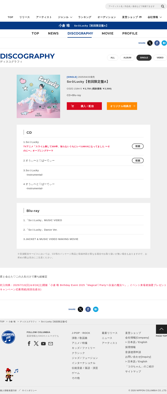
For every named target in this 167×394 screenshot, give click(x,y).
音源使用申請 (133, 352)
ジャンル (63, 17)
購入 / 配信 (87, 106)
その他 (76, 377)
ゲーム (76, 372)
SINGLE (144, 57)
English (142, 342)
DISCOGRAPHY (80, 33)
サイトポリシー (29, 390)
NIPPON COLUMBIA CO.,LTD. (30, 6)
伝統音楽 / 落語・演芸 (85, 367)
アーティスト (44, 17)
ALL (113, 57)
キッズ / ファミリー (83, 347)
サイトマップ (133, 371)
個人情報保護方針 (8, 390)
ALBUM (127, 57)
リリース (24, 17)
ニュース (107, 337)
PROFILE (129, 33)
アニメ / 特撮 (80, 342)
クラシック (78, 352)
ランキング (84, 17)
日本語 (131, 342)
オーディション (107, 17)
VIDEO (160, 57)
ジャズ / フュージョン (85, 357)
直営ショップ (130, 17)
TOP (10, 17)
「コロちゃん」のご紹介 (139, 366)
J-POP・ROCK (81, 332)
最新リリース (110, 332)
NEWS (53, 33)
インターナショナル (84, 362)
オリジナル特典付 (120, 106)
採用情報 (130, 347)
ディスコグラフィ (28, 321)
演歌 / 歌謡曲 (80, 337)
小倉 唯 (12, 321)
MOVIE (107, 33)
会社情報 (153, 17)
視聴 (137, 146)
